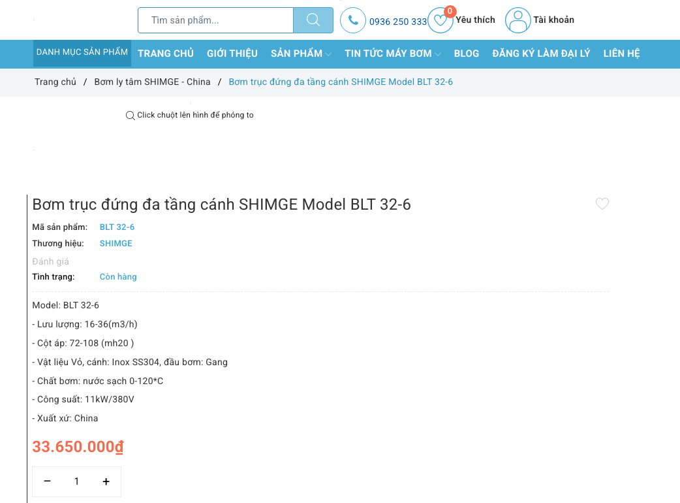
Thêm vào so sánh (333, 471)
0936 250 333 (398, 22)
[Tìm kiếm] (313, 20)
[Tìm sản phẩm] (216, 20)
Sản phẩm (301, 54)
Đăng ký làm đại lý (542, 53)
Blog (467, 53)
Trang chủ (166, 53)
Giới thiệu (232, 53)
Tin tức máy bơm (393, 54)
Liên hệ (622, 53)
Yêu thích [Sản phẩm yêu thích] (461, 20)
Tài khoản (539, 20)
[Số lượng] (339, 443)
